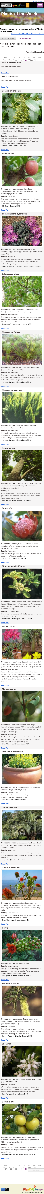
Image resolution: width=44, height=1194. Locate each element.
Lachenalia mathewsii (12, 752)
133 (24, 59)
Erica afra (6, 1044)
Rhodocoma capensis (12, 390)
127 (34, 58)
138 (11, 1169)
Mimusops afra (9, 689)
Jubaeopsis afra (9, 807)
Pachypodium (8, 626)
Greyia (5, 928)
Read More (5, 73)
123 (14, 58)
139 (16, 1169)
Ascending (30, 52)
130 (9, 59)
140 (21, 1169)
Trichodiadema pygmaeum (14, 214)
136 (39, 59)
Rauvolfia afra (8, 448)
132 (19, 59)
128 (39, 58)
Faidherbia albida (10, 983)
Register (40, 1)
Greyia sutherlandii (11, 867)
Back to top (35, 1170)
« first (5, 58)
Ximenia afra (8, 153)
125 (24, 58)
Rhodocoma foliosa (11, 332)
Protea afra (7, 508)
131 (14, 59)
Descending (39, 52)
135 (34, 59)
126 (29, 58)
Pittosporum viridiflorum (13, 566)
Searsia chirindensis (11, 91)
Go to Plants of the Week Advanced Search (27, 34)
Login (35, 1)
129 (4, 59)
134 (29, 59)
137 (5, 1169)
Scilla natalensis (10, 76)
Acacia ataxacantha (11, 62)
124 (19, 58)
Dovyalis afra (8, 1102)
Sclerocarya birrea (10, 274)
